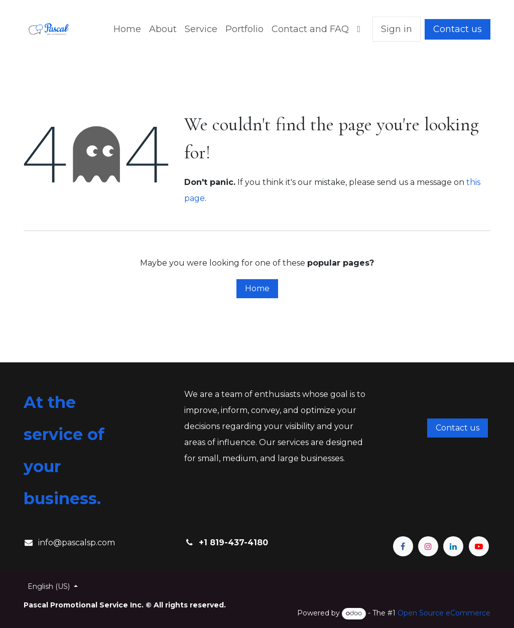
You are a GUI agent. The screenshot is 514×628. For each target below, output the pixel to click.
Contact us (457, 29)
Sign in (396, 29)
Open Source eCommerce (444, 612)
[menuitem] (127, 29)
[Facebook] (403, 546)
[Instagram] (428, 546)
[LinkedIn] (453, 546)
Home (257, 288)
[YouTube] (479, 546)
